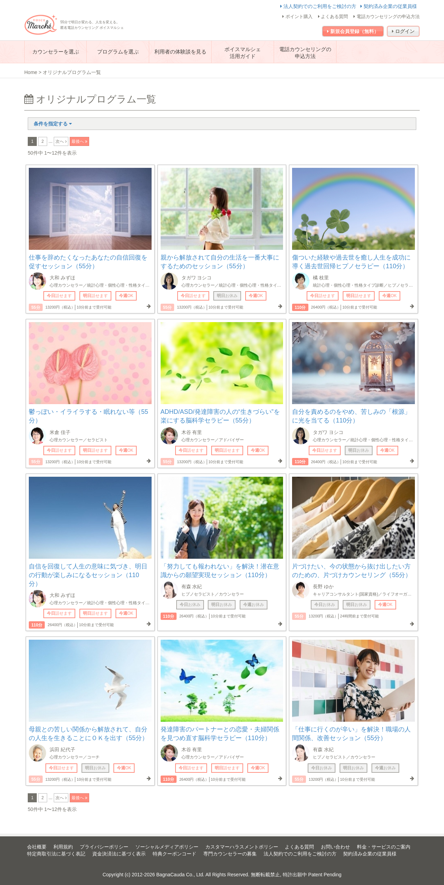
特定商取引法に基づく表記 (56, 854)
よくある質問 (333, 16)
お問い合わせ (335, 847)
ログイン (403, 31)
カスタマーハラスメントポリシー (241, 847)
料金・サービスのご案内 (383, 847)
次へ (60, 141)
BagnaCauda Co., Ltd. (180, 874)
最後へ (78, 141)
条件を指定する (53, 123)
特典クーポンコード (174, 854)
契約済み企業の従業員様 (388, 6)
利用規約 (63, 847)
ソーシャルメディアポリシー (166, 847)
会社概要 (36, 847)
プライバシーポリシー (104, 847)
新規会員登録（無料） (353, 31)
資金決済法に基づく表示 (119, 854)
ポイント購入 (297, 16)
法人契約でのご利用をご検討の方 (319, 6)
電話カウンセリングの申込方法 (386, 16)
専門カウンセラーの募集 (230, 854)
